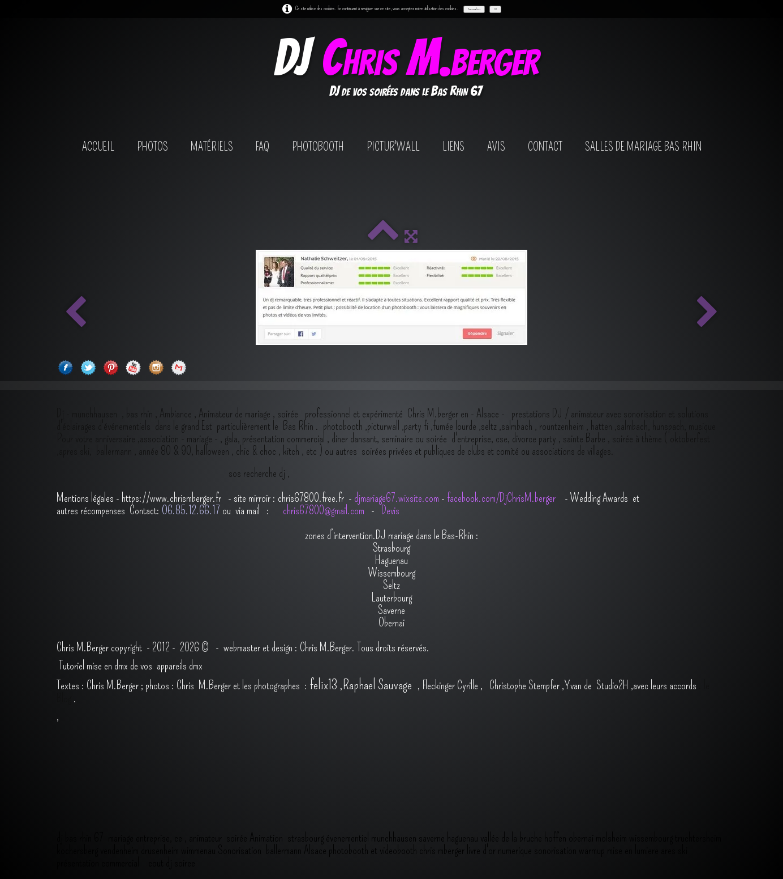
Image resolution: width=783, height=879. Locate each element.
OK (495, 9)
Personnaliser (474, 9)
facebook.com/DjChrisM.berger (502, 498)
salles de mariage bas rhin (643, 146)
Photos (152, 146)
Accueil (98, 146)
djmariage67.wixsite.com (396, 498)
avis (496, 146)
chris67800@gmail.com (325, 510)
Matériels (212, 146)
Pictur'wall (393, 146)
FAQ (262, 146)
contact (545, 146)
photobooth (318, 146)
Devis (389, 510)
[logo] (405, 70)
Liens (453, 146)
